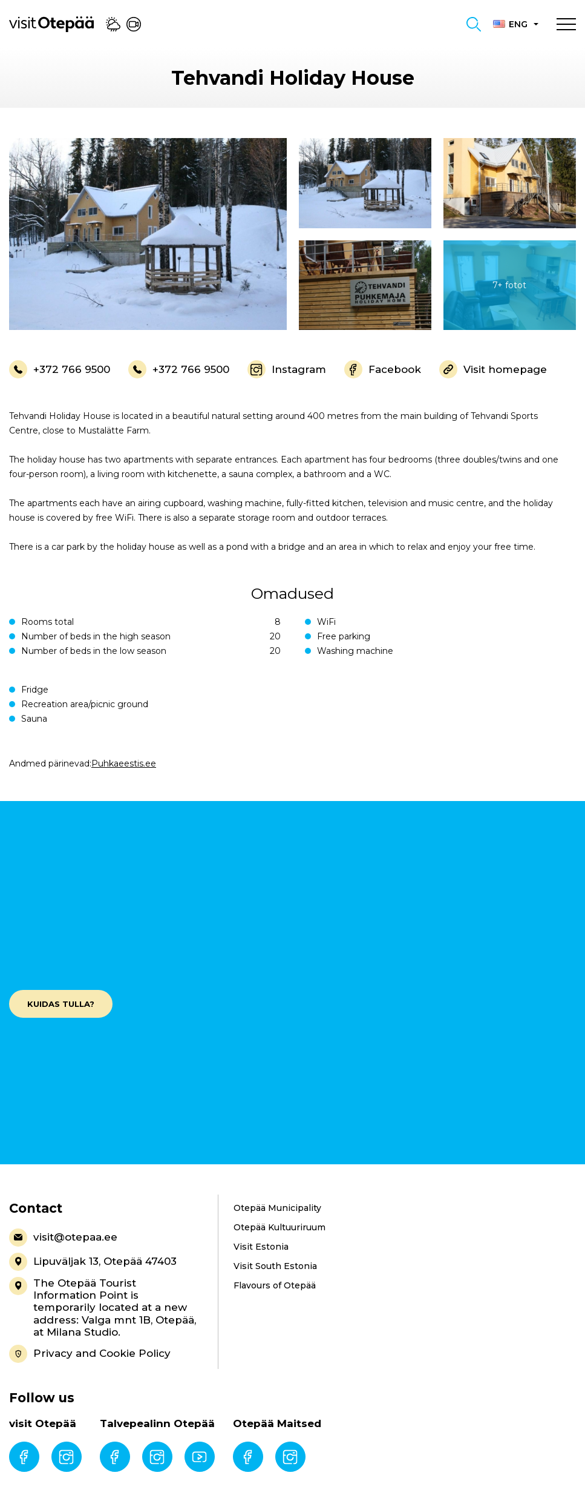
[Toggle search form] (473, 24)
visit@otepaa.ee (63, 1237)
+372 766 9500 (59, 369)
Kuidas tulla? (60, 1004)
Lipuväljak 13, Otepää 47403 (93, 1262)
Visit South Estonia (275, 1266)
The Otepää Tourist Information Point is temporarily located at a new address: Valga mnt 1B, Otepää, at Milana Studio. (102, 1308)
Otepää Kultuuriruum (279, 1227)
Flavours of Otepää (275, 1285)
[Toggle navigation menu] (566, 24)
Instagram (286, 369)
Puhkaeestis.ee (123, 763)
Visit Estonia (261, 1246)
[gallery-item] (148, 234)
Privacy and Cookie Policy (90, 1354)
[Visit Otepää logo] (51, 23)
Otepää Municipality (277, 1207)
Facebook (382, 369)
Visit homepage (493, 369)
